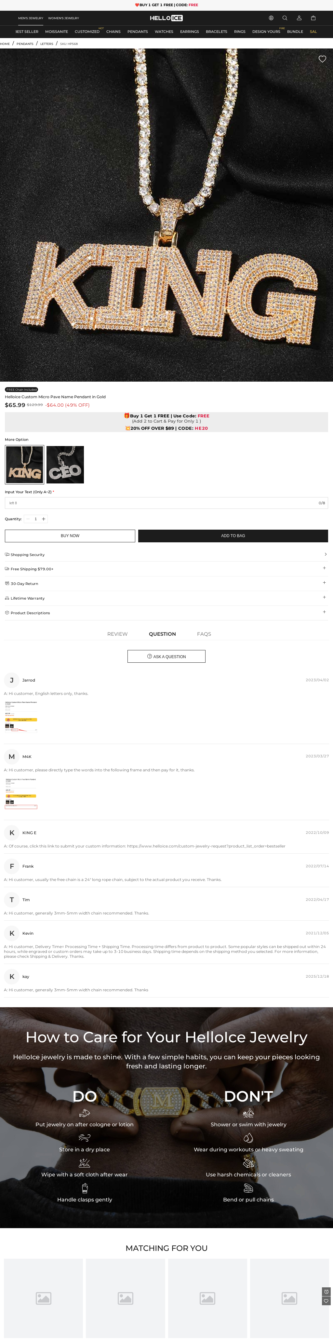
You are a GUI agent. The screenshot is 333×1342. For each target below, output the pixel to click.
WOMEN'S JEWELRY (63, 18)
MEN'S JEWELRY (30, 18)
